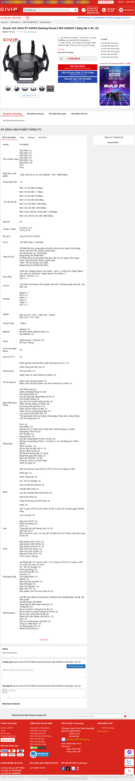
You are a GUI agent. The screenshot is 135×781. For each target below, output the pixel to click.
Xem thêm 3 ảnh (50, 89)
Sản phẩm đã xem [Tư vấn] (106, 2)
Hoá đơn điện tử (52, 2)
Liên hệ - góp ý (6, 733)
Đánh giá (31, 137)
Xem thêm (43, 640)
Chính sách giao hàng (110, 57)
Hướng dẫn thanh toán (111, 46)
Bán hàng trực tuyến (36, 2)
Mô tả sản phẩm (9, 137)
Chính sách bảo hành (110, 54)
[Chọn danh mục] (32, 10)
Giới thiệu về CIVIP (7, 728)
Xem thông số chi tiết (29, 95)
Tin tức (3, 731)
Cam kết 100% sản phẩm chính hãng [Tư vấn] (14, 2)
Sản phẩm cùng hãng (12, 113)
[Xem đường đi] (102, 731)
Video (22, 137)
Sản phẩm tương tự (35, 113)
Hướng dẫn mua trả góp (38, 731)
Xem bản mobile (8, 740)
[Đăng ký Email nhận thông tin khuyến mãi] (125, 716)
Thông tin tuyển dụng (8, 736)
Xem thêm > (62, 49)
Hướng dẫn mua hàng (110, 43)
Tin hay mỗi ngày (82, 2)
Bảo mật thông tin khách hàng (40, 736)
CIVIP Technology (108, 728)
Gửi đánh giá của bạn (76, 666)
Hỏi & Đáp (42, 137)
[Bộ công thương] (45, 754)
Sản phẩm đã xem (79, 113)
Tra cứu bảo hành (67, 2)
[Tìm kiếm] (75, 10)
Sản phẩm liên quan (57, 113)
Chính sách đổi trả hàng (111, 49)
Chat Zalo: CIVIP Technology (75, 739)
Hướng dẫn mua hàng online (40, 728)
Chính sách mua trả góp (111, 51)
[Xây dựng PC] (104, 10)
